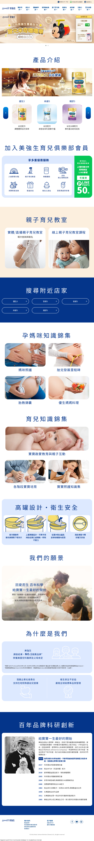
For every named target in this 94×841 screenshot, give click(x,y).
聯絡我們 (26, 823)
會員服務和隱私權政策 (30, 825)
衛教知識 (64, 9)
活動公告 (80, 9)
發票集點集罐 (45, 9)
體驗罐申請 (36, 9)
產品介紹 (28, 9)
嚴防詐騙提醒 (51, 825)
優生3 (20, 301)
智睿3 (50, 301)
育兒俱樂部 (88, 9)
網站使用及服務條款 (30, 827)
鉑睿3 (80, 301)
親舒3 (50, 310)
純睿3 (20, 310)
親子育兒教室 (55, 9)
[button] (46, 45)
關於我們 (20, 9)
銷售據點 (72, 9)
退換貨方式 (50, 823)
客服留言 (26, 828)
